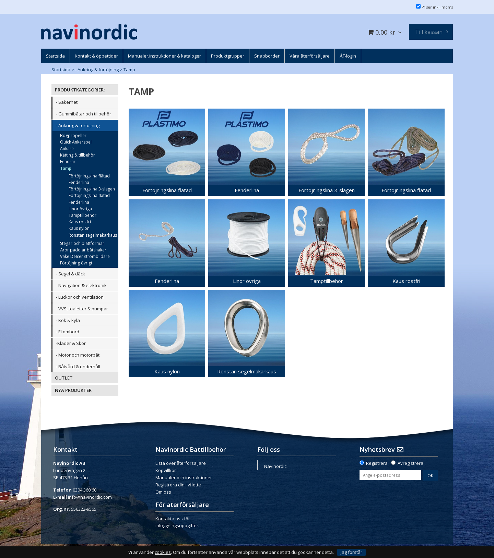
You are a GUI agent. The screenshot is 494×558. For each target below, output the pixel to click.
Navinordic (275, 466)
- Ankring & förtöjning (97, 69)
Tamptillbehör (82, 215)
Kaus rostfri (80, 222)
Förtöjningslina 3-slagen (92, 189)
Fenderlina (79, 182)
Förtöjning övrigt (76, 263)
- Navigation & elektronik (81, 285)
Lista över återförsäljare (180, 463)
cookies (163, 552)
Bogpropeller (73, 135)
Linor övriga (80, 209)
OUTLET (64, 378)
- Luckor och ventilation (80, 297)
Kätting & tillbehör (77, 155)
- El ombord (67, 331)
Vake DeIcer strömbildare (85, 256)
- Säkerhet (67, 102)
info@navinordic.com (90, 497)
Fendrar (67, 161)
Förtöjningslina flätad (89, 176)
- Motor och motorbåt (77, 355)
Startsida (60, 69)
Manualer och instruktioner (183, 477)
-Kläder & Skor (71, 343)
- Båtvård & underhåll (78, 366)
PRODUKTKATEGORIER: (80, 90)
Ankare (67, 148)
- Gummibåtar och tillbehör (83, 114)
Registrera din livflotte (178, 485)
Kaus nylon (79, 228)
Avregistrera (410, 463)
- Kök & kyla (68, 320)
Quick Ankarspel (76, 142)
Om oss (163, 492)
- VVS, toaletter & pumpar (82, 309)
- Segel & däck (70, 274)
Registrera (377, 463)
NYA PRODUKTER (73, 390)
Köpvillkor (165, 470)
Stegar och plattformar (82, 243)
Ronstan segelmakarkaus (93, 235)
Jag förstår (351, 552)
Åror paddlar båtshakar (83, 250)
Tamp (129, 69)
